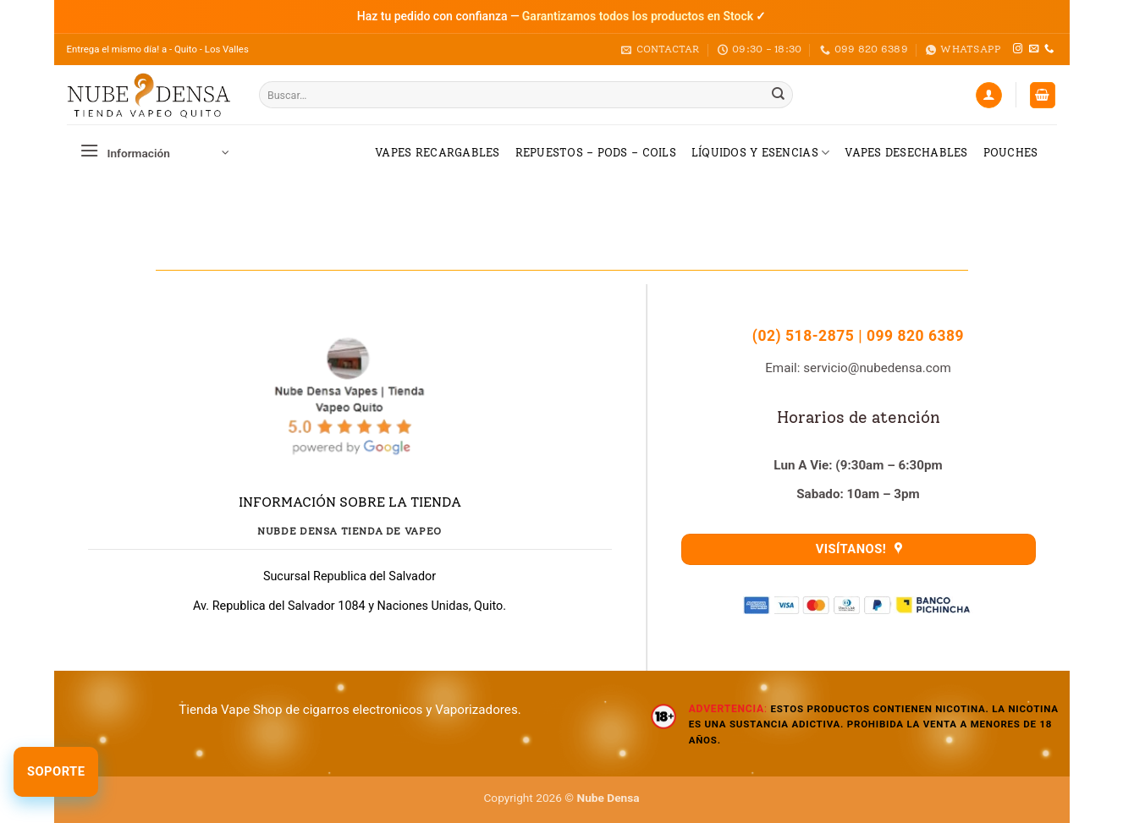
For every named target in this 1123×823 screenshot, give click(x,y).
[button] (1042, 95)
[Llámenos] (1049, 49)
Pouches (1010, 152)
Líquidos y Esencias (760, 153)
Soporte (56, 771)
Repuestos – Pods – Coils (595, 152)
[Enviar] (778, 94)
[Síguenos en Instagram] (1017, 49)
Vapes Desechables (906, 152)
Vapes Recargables (437, 152)
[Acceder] (988, 95)
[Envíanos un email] (1033, 49)
